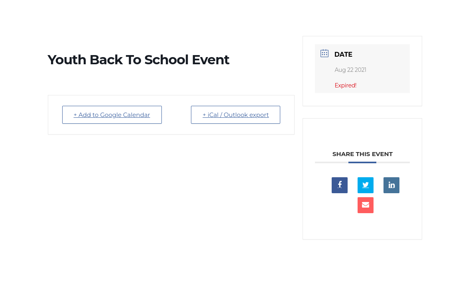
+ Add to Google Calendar (112, 115)
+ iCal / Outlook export (236, 115)
